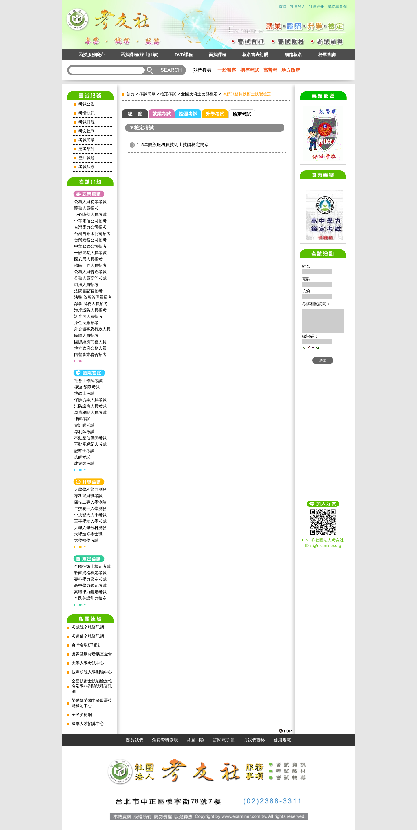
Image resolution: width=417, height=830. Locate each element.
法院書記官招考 (88, 291)
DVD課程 (184, 54)
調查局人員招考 (88, 316)
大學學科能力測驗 (90, 489)
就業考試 (161, 113)
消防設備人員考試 (90, 406)
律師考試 (82, 418)
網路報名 (293, 54)
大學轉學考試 (86, 540)
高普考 (270, 70)
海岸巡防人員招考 (90, 310)
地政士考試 (84, 393)
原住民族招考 (86, 322)
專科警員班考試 (88, 495)
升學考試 (215, 113)
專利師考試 (84, 431)
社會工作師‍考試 (88, 380)
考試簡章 (86, 140)
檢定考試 (168, 93)
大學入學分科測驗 (90, 527)
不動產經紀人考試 (90, 444)
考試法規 (86, 167)
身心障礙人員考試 (90, 214)
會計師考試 (84, 425)
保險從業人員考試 (90, 399)
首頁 (282, 6)
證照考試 (188, 113)
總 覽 (135, 113)
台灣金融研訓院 (86, 645)
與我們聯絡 (254, 740)
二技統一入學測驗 (90, 508)
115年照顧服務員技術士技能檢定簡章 (172, 144)
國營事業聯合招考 (90, 354)
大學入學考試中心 (88, 663)
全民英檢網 (82, 715)
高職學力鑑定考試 (90, 592)
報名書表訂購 (255, 54)
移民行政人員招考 (90, 265)
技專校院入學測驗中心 (92, 672)
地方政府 (290, 70)
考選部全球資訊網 (88, 636)
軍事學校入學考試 (90, 521)
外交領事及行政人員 (92, 329)
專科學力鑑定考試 (90, 579)
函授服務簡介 (91, 54)
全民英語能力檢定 (90, 598)
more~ (80, 361)
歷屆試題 (86, 158)
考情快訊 (86, 113)
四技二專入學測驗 (90, 502)
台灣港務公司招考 (90, 240)
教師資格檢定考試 (90, 572)
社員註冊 (316, 6)
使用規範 (282, 740)
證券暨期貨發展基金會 (92, 654)
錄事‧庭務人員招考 (91, 303)
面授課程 (217, 54)
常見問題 (195, 740)
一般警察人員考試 (90, 252)
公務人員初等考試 (90, 201)
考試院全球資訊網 (88, 627)
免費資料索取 (165, 740)
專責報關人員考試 (90, 412)
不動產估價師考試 (90, 438)
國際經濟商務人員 (90, 341)
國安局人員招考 (88, 259)
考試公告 (86, 104)
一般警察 (226, 70)
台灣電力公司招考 (90, 227)
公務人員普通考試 (90, 271)
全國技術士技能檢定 (199, 93)
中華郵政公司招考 (90, 246)
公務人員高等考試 (90, 278)
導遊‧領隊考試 (87, 387)
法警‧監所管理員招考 (93, 297)
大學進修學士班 (88, 534)
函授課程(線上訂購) (139, 54)
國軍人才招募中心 (88, 723)
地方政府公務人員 (90, 348)
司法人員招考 (86, 284)
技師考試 (82, 457)
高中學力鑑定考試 (90, 585)
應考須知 (86, 149)
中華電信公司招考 (90, 220)
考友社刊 (86, 131)
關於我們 (134, 740)
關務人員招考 (86, 208)
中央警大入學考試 (90, 515)
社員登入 (297, 6)
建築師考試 (84, 463)
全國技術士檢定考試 (92, 566)
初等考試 (249, 70)
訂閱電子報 (224, 740)
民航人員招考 (86, 335)
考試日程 (86, 122)
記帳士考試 (84, 450)
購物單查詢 (337, 6)
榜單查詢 (327, 54)
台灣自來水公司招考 (92, 233)
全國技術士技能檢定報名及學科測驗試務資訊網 (92, 686)
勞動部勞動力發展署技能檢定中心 (92, 703)
